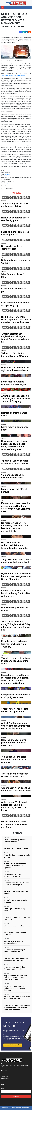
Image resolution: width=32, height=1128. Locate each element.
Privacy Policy (4, 1078)
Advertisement (5, 1080)
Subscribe (16, 1098)
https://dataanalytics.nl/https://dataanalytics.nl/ (13, 75)
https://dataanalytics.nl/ (12, 182)
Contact (3, 1082)
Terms (3, 1075)
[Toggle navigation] (2, 7)
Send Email (8, 174)
